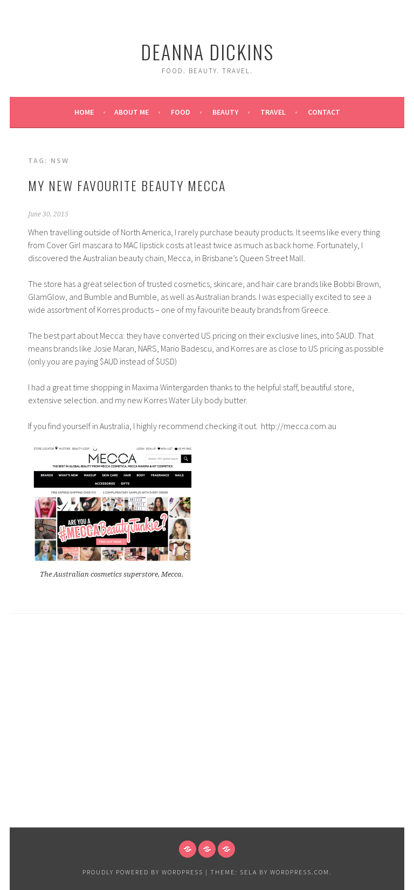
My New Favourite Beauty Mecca (127, 185)
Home (84, 112)
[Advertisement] (207, 746)
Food (180, 112)
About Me (131, 112)
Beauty (225, 112)
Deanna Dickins (207, 51)
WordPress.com (299, 872)
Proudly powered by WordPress (142, 872)
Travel (273, 112)
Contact (324, 112)
